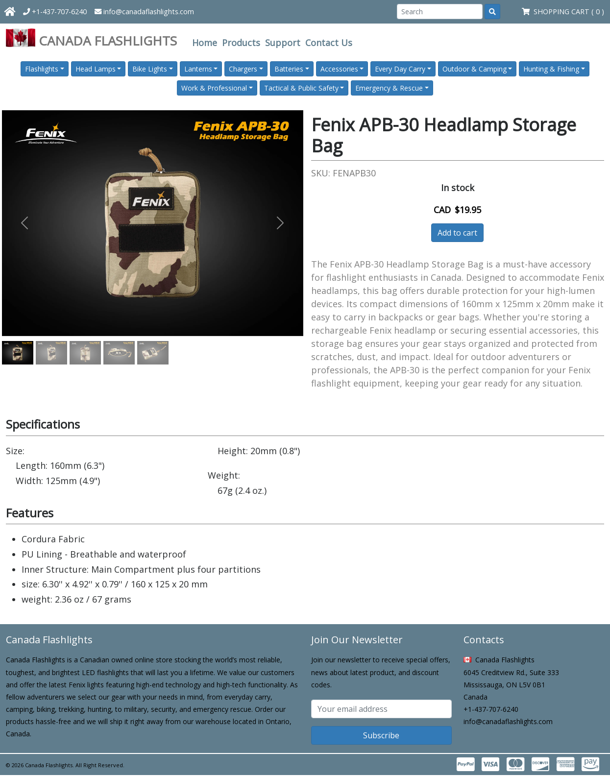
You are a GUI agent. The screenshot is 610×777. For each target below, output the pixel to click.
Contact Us (328, 43)
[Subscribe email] (381, 709)
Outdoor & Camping (474, 68)
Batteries (288, 68)
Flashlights (41, 68)
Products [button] (241, 43)
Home (204, 43)
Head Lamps (95, 68)
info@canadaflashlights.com (144, 11)
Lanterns (198, 68)
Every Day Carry (400, 68)
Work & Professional (214, 88)
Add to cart (457, 232)
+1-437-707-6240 (55, 11)
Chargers (243, 68)
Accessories (339, 68)
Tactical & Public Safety (301, 88)
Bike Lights (149, 68)
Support (282, 43)
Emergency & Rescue (389, 88)
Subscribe (381, 735)
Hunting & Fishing (551, 68)
